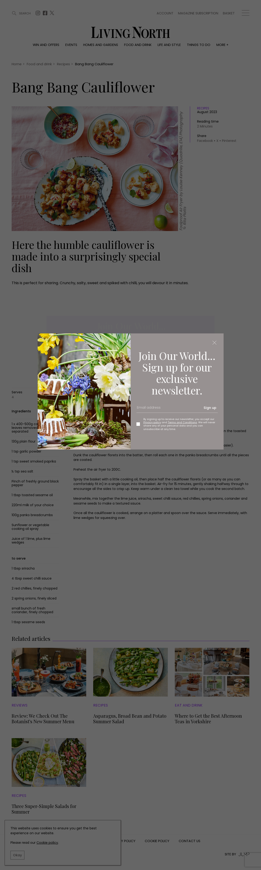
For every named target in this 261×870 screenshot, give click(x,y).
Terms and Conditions (182, 422)
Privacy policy (152, 422)
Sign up (210, 407)
